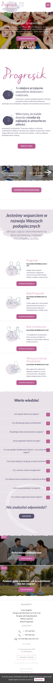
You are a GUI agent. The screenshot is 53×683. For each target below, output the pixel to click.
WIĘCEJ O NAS (26, 146)
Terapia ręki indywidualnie (26, 616)
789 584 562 (28, 635)
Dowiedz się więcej (26, 284)
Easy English (26, 610)
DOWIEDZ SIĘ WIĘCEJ (26, 38)
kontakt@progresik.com (28, 639)
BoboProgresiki (26, 621)
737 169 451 (28, 631)
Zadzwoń (26, 516)
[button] (18, 47)
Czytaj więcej (26, 558)
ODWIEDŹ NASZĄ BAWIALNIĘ (26, 190)
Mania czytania (26, 619)
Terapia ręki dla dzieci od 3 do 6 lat (26, 613)
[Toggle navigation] (48, 5)
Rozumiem (39, 679)
